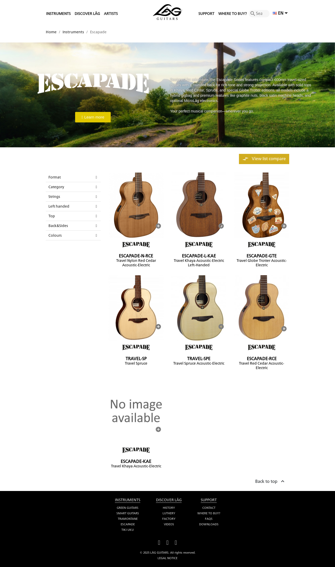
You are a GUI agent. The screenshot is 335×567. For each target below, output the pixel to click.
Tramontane (128, 519)
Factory (168, 519)
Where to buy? (208, 513)
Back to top (270, 480)
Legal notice (167, 558)
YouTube (167, 541)
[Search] (259, 13)
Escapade (128, 524)
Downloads (209, 524)
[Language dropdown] (281, 13)
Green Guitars (127, 508)
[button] (92, 117)
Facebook (159, 541)
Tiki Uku (127, 530)
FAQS (209, 519)
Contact (208, 508)
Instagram (176, 541)
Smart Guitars (127, 513)
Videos (169, 524)
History (169, 508)
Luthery (169, 513)
